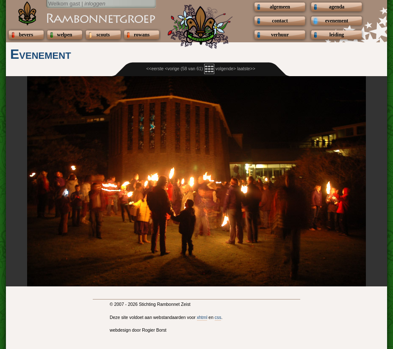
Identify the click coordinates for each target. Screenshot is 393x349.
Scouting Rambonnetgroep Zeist (80, 18)
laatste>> (246, 68)
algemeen (280, 7)
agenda (337, 7)
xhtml (202, 317)
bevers (26, 35)
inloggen (95, 3)
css (218, 317)
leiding (336, 35)
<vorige (172, 68)
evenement (337, 21)
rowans (141, 35)
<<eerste (154, 68)
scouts (103, 35)
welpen (64, 35)
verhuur (280, 35)
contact (280, 21)
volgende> (226, 68)
